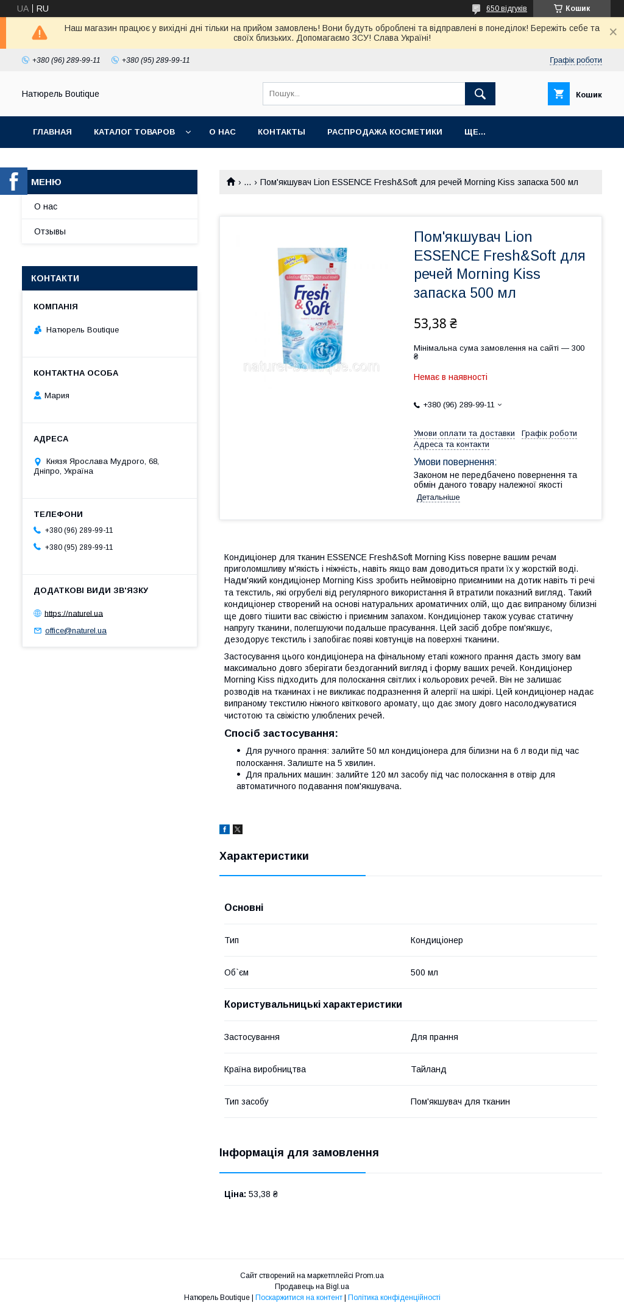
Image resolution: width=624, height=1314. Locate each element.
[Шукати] (480, 93)
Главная (52, 131)
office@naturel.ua (76, 630)
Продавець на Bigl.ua (312, 1286)
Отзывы (50, 231)
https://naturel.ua (73, 612)
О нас (222, 131)
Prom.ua (369, 1275)
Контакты (281, 131)
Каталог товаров (134, 131)
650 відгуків (506, 8)
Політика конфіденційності (394, 1297)
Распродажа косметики (384, 131)
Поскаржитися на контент (298, 1297)
